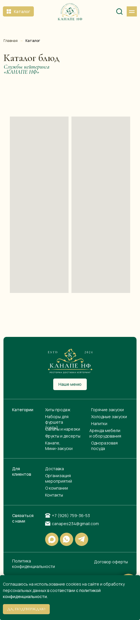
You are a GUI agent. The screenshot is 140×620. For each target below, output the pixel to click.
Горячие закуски (107, 409)
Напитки (99, 423)
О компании (56, 488)
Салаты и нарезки (62, 429)
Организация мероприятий (58, 478)
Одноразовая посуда (104, 445)
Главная (10, 40)
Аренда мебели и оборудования (105, 433)
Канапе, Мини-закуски (59, 445)
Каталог (32, 40)
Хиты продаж (57, 409)
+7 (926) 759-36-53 (71, 515)
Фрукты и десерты (62, 436)
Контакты (54, 495)
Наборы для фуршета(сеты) (57, 422)
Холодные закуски (109, 416)
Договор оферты (111, 561)
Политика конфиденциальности (33, 563)
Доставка (54, 468)
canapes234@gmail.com (75, 523)
